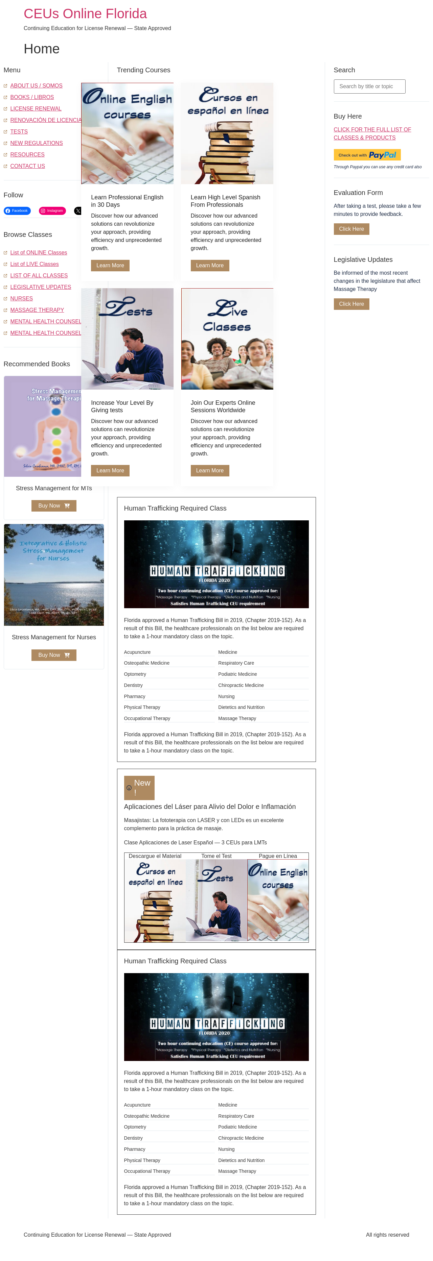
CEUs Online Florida (85, 13)
